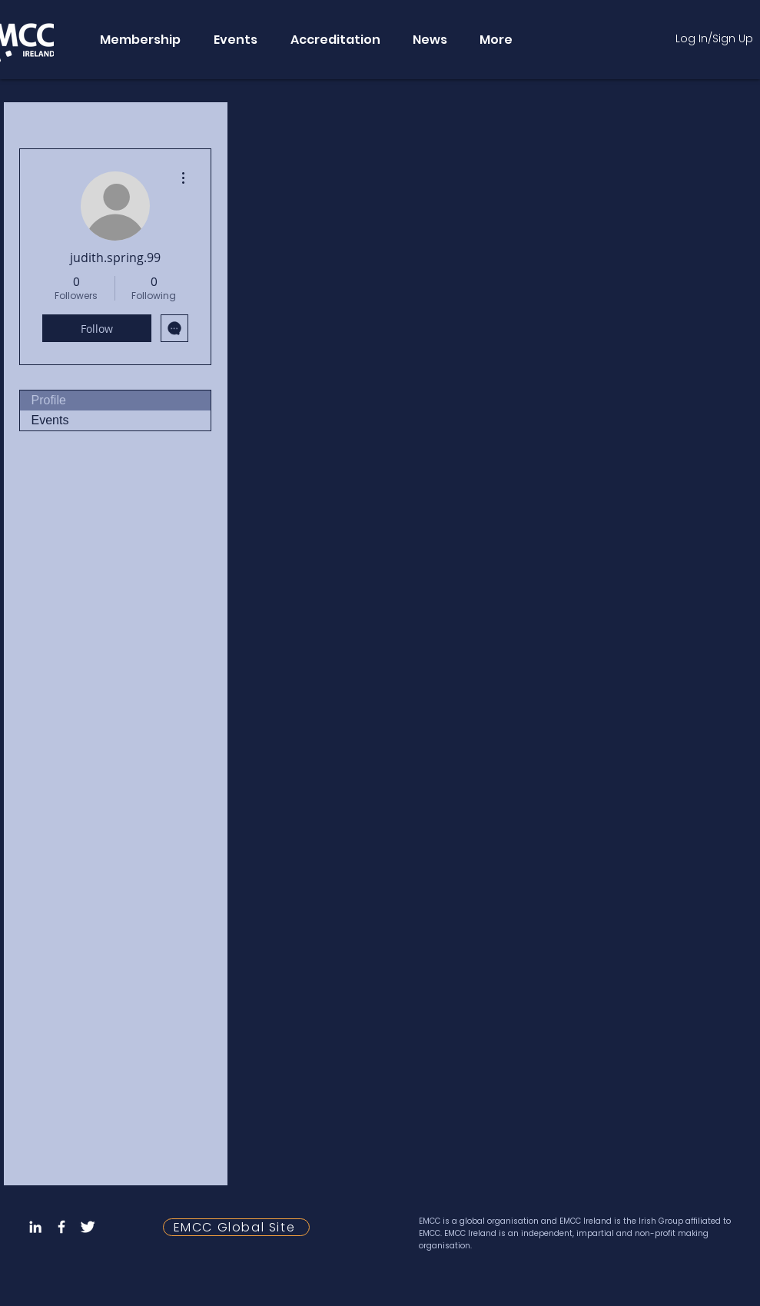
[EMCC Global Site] (236, 1227)
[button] (139, 39)
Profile (49, 400)
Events (50, 420)
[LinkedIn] (35, 1226)
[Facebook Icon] (61, 1226)
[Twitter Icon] (87, 1226)
